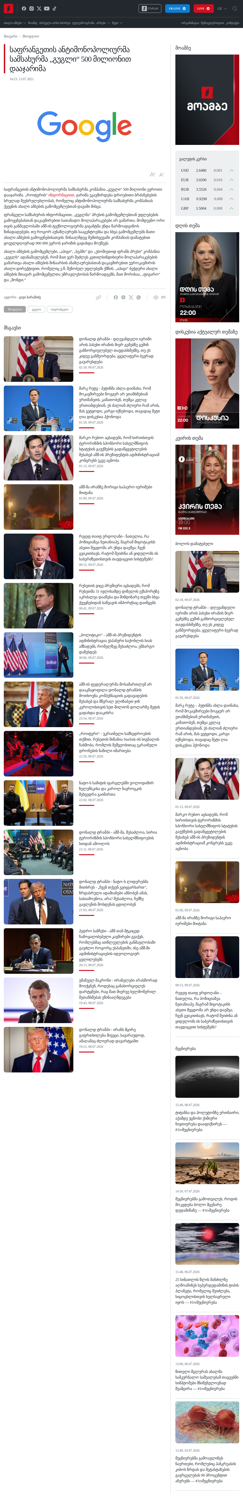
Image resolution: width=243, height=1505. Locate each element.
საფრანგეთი (59, 309)
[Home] (8, 8)
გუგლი (36, 309)
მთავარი (10, 36)
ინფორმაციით (60, 195)
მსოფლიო (31, 36)
